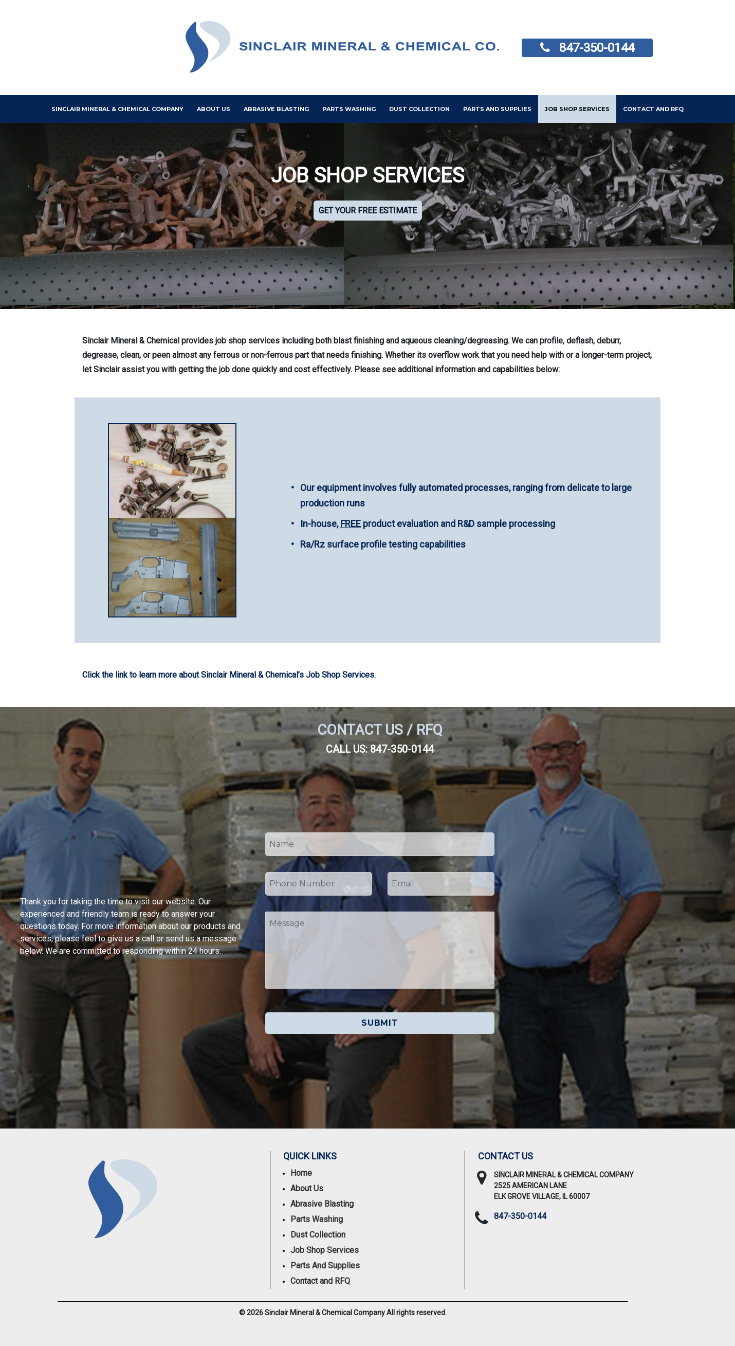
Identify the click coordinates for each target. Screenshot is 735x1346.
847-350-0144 (596, 48)
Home (301, 1173)
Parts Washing (349, 109)
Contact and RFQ (653, 109)
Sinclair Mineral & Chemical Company (117, 109)
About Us (213, 109)
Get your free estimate (368, 210)
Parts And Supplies (325, 1265)
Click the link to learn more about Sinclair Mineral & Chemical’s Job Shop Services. (229, 675)
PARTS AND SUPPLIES (497, 109)
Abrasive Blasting (276, 109)
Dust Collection (419, 109)
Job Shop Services (577, 109)
